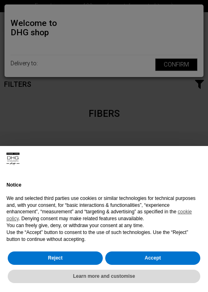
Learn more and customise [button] (104, 276)
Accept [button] (153, 258)
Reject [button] (55, 258)
